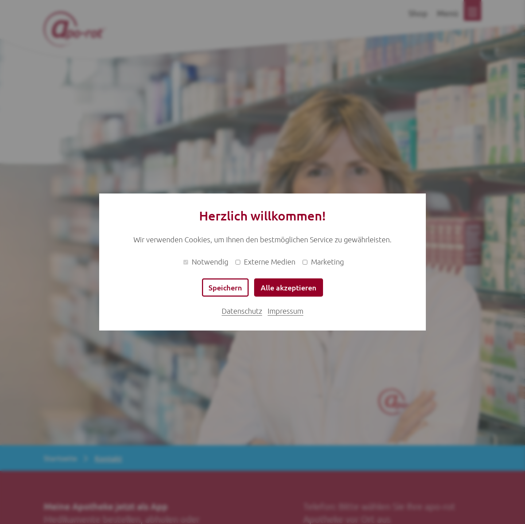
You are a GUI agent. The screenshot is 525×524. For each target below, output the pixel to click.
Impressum (285, 310)
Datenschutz (242, 310)
